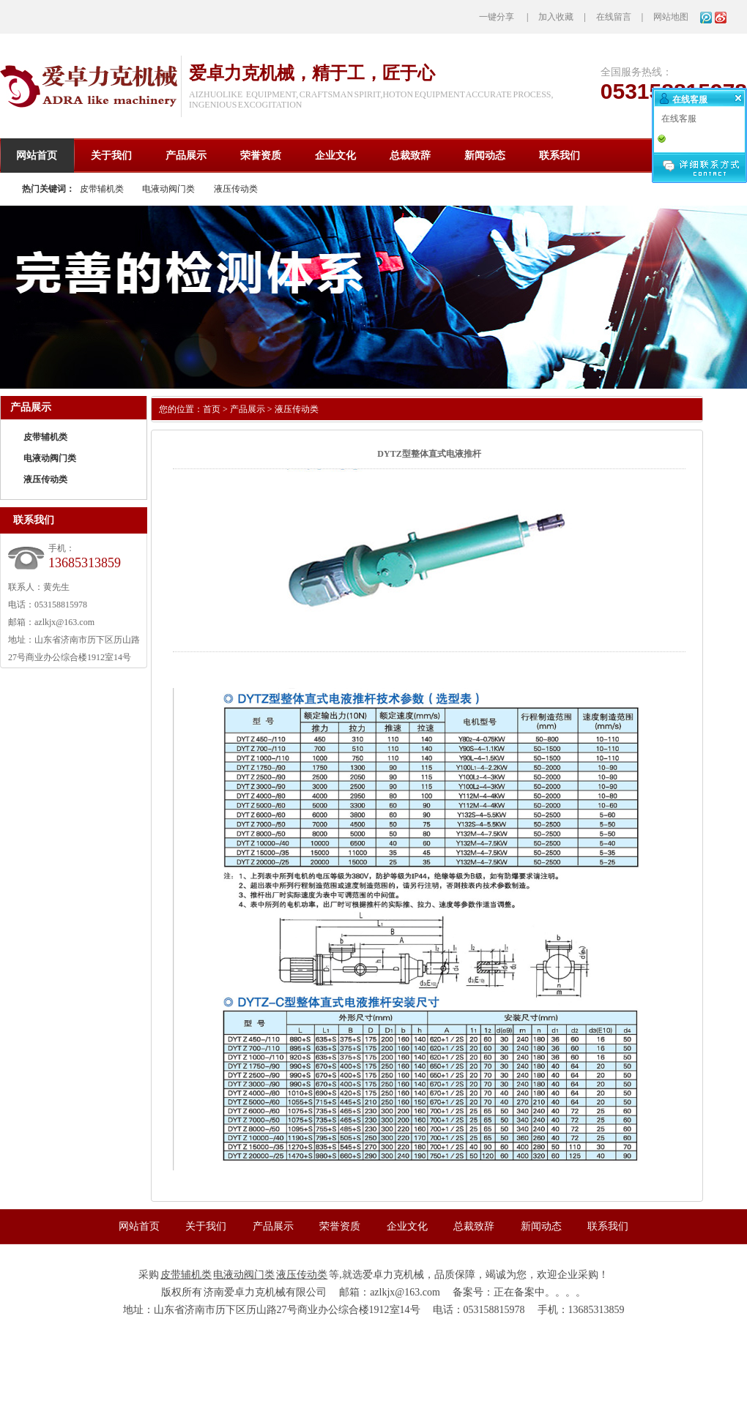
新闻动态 (541, 1226)
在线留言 (613, 17)
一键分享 (496, 17)
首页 (211, 409)
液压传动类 (236, 189)
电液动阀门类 (168, 189)
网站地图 (670, 17)
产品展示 (247, 409)
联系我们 (607, 1226)
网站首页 (139, 1226)
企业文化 (407, 1226)
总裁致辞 (473, 1226)
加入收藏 (555, 17)
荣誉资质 (339, 1226)
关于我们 (205, 1226)
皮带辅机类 (102, 189)
